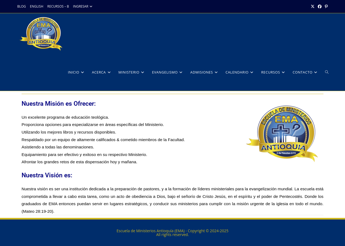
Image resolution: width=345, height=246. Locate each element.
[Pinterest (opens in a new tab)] (325, 6)
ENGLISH (36, 6)
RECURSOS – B (58, 6)
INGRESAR (83, 6)
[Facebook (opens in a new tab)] (319, 6)
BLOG (21, 6)
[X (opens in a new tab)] (312, 6)
